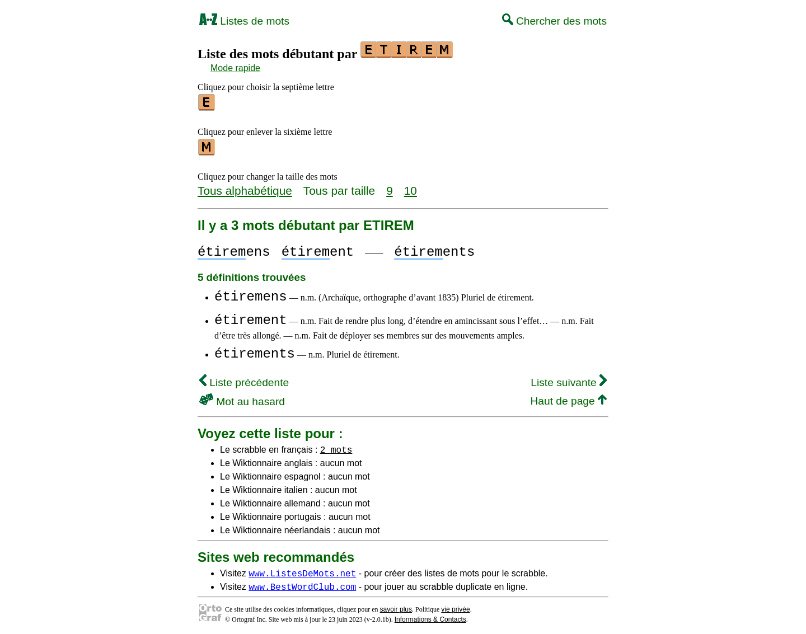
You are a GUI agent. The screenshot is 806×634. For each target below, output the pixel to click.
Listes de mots (244, 21)
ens (234, 248)
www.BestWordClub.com (302, 583)
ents (434, 248)
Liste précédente (244, 379)
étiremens (250, 293)
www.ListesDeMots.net (302, 569)
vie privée (455, 606)
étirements (254, 350)
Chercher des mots (554, 21)
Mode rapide (235, 68)
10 (410, 187)
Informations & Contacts (430, 616)
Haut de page (568, 397)
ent (318, 248)
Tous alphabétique (245, 187)
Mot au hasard (242, 398)
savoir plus (396, 606)
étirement (250, 317)
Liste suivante (569, 379)
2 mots (336, 446)
